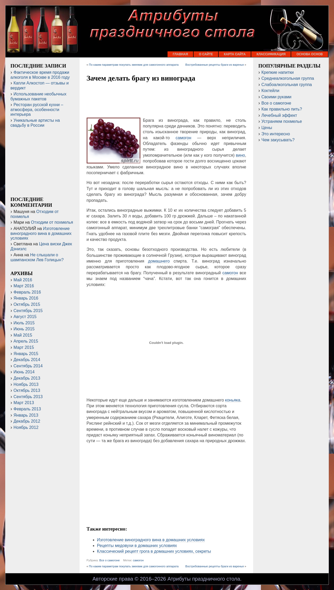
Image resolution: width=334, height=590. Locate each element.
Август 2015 (25, 316)
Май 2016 (23, 280)
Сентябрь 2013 (28, 396)
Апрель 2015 (26, 341)
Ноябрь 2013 (26, 384)
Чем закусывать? (278, 140)
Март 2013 (24, 402)
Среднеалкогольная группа (287, 78)
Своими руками (276, 97)
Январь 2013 (26, 415)
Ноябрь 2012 (26, 427)
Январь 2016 (26, 298)
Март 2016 (24, 286)
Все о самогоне (109, 560)
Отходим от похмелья (52, 222)
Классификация (271, 54)
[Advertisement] (166, 100)
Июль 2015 (24, 323)
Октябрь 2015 (27, 304)
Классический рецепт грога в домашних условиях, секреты (154, 551)
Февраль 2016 (27, 292)
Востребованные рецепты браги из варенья (214, 64)
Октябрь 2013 (27, 390)
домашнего (159, 261)
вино (240, 155)
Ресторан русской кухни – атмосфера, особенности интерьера (36, 109)
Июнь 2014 (24, 372)
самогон (183, 138)
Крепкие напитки (277, 72)
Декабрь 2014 (27, 359)
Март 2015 (24, 347)
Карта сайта (235, 54)
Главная (180, 54)
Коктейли (270, 90)
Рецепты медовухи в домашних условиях (137, 545)
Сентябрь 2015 (28, 310)
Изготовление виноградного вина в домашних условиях (151, 540)
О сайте (206, 54)
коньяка (232, 400)
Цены (266, 127)
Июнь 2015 (24, 329)
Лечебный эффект (279, 115)
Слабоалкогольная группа (286, 84)
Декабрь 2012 (27, 421)
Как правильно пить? (281, 109)
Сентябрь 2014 (28, 366)
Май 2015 (23, 335)
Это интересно (275, 134)
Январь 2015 (26, 353)
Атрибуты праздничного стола (204, 579)
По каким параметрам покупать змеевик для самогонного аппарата (134, 64)
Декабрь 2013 (27, 378)
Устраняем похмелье (281, 121)
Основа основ (309, 54)
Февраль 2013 (27, 409)
